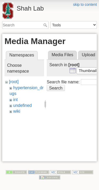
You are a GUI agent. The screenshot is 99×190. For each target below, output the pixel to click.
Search (45, 25)
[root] (13, 81)
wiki (16, 111)
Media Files (62, 55)
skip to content (85, 4)
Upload (88, 55)
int (15, 99)
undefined (22, 105)
